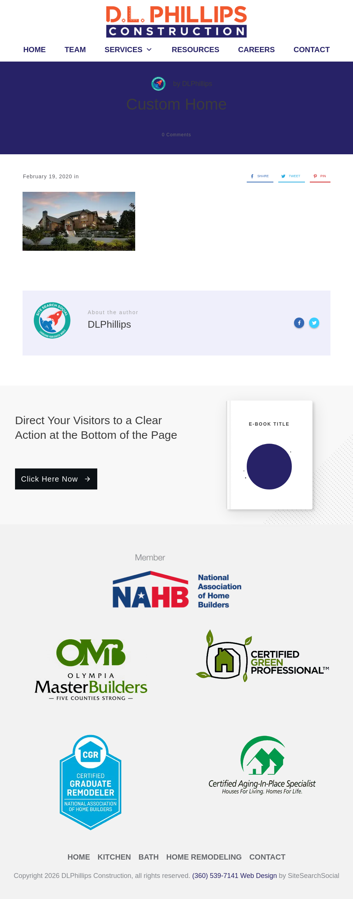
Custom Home (176, 104)
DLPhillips (197, 83)
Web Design (258, 875)
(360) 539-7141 (215, 875)
